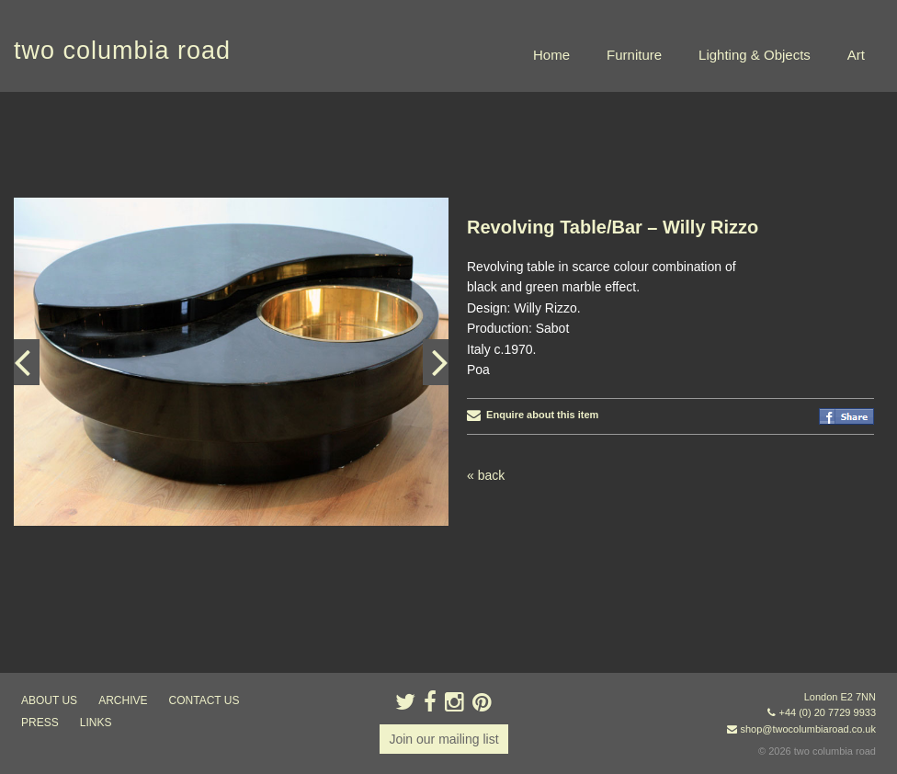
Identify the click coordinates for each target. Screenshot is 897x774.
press (40, 722)
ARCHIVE (122, 700)
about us (49, 700)
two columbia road (122, 50)
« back (486, 475)
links (96, 722)
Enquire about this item (532, 414)
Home (551, 55)
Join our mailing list (443, 739)
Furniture (634, 55)
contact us (204, 700)
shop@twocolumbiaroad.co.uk (808, 728)
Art (856, 55)
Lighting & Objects (754, 55)
